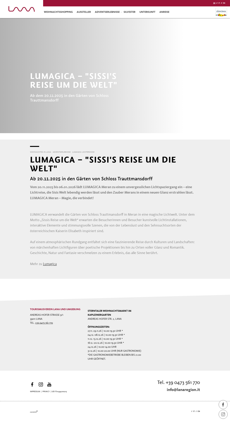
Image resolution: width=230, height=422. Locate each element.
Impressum (35, 392)
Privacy (46, 392)
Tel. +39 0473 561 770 (178, 382)
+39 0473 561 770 (44, 323)
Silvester (129, 12)
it (219, 3)
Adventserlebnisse (108, 12)
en (224, 3)
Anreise (164, 12)
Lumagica (50, 264)
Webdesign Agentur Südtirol (34, 411)
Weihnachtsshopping (58, 12)
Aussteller (84, 12)
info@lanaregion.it (183, 390)
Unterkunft (147, 12)
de (214, 3)
